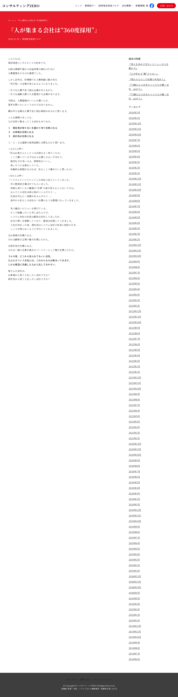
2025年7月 (134, 140)
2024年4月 (134, 223)
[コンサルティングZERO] (20, 6)
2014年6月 (134, 659)
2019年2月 (134, 565)
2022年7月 (134, 338)
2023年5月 (134, 283)
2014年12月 (135, 626)
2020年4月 (134, 488)
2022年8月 (134, 333)
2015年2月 (134, 615)
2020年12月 (135, 443)
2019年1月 (134, 570)
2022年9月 (134, 327)
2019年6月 (134, 543)
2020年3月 (134, 493)
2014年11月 (135, 631)
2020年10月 (135, 454)
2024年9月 (134, 195)
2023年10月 (135, 256)
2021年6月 (134, 410)
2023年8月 (134, 267)
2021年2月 (134, 432)
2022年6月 (134, 344)
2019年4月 (134, 554)
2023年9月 (134, 261)
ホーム (11, 20)
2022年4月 (134, 355)
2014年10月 (135, 637)
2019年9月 (134, 526)
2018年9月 (134, 593)
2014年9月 (134, 642)
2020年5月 (134, 482)
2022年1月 (134, 372)
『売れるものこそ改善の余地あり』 (147, 79)
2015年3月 (134, 609)
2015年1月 (134, 620)
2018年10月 (135, 587)
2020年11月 (135, 449)
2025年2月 (134, 167)
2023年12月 (135, 245)
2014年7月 (134, 653)
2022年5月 (134, 350)
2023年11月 (135, 250)
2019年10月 (135, 521)
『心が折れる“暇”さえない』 (144, 73)
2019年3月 (134, 559)
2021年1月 (134, 438)
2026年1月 (134, 118)
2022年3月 (134, 361)
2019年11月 (135, 515)
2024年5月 (134, 217)
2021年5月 (134, 416)
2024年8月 (134, 201)
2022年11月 (135, 316)
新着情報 (140, 5)
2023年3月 (134, 294)
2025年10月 (135, 134)
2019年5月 (134, 548)
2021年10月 (135, 388)
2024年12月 (135, 178)
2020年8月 (134, 466)
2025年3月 (134, 162)
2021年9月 (134, 394)
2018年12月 (135, 576)
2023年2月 (134, 300)
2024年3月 (134, 228)
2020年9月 (134, 460)
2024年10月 (135, 189)
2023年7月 (134, 272)
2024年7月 (134, 206)
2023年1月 (134, 305)
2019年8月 (134, 532)
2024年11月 (135, 184)
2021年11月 (135, 383)
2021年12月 (135, 377)
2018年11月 (135, 581)
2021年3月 (134, 427)
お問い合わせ (166, 5)
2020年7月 (134, 471)
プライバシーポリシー (103, 679)
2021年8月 (134, 399)
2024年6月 (134, 211)
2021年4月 (134, 421)
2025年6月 (134, 145)
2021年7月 (134, 405)
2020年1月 (134, 504)
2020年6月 (134, 477)
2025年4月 (134, 156)
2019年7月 (134, 537)
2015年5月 (134, 598)
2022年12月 (135, 311)
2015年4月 (134, 604)
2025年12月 (135, 123)
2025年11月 (135, 129)
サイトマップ (71, 679)
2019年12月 (135, 510)
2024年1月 (134, 239)
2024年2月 (134, 234)
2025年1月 (134, 173)
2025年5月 (134, 151)
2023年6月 (134, 278)
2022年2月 (134, 366)
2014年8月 (134, 648)
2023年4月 (134, 289)
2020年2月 (134, 499)
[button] (147, 6)
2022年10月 (135, 322)
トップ (78, 5)
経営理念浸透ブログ (108, 5)
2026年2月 (134, 112)
